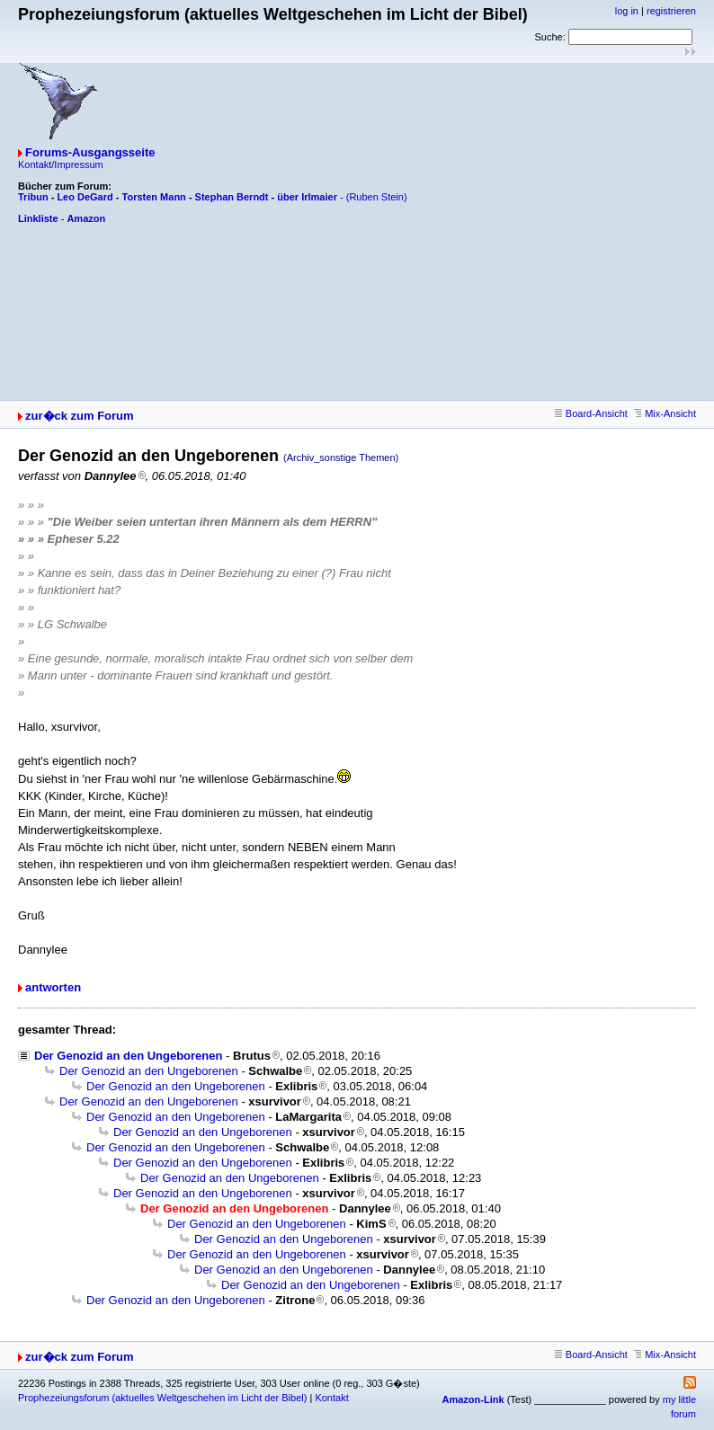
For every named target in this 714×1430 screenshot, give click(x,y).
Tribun (33, 196)
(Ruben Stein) (376, 196)
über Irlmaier (307, 196)
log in (626, 10)
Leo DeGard (84, 196)
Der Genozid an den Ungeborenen (128, 1055)
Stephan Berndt (232, 196)
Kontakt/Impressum (60, 164)
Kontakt (331, 1397)
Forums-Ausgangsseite (90, 152)
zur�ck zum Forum (79, 415)
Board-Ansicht (591, 413)
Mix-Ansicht (665, 413)
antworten (53, 987)
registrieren (671, 10)
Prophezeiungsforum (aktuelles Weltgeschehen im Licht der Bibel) (162, 1397)
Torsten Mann (154, 196)
